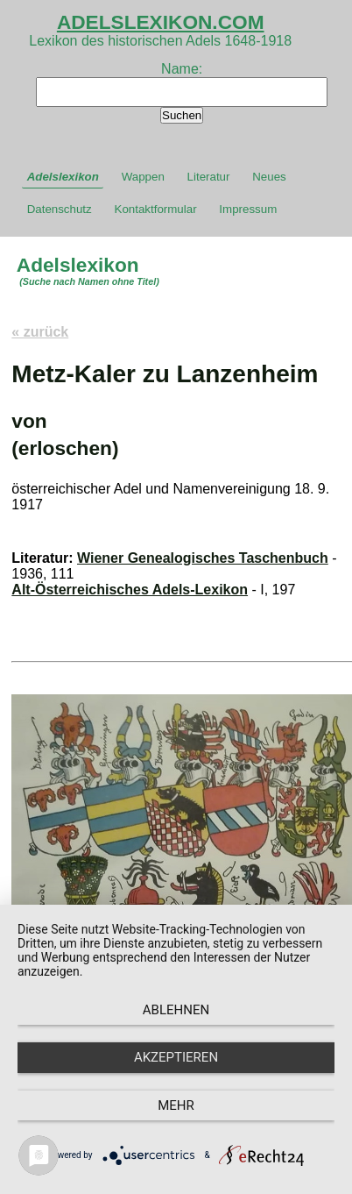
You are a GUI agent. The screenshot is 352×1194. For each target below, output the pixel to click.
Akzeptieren (176, 1057)
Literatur (208, 176)
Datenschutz (59, 209)
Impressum (248, 209)
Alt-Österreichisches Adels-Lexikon (129, 589)
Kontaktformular (156, 209)
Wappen (143, 176)
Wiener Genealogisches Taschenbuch (202, 558)
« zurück (39, 331)
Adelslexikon (63, 176)
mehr (176, 1105)
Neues (269, 176)
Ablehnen (176, 1010)
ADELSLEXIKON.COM (160, 22)
